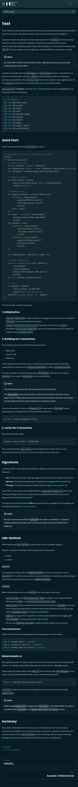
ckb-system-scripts (28, 506)
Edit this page (6, 747)
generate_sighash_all (58, 485)
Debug (44, 619)
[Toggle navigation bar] (4, 4)
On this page (8, 11)
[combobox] (71, 3)
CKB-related (37, 89)
